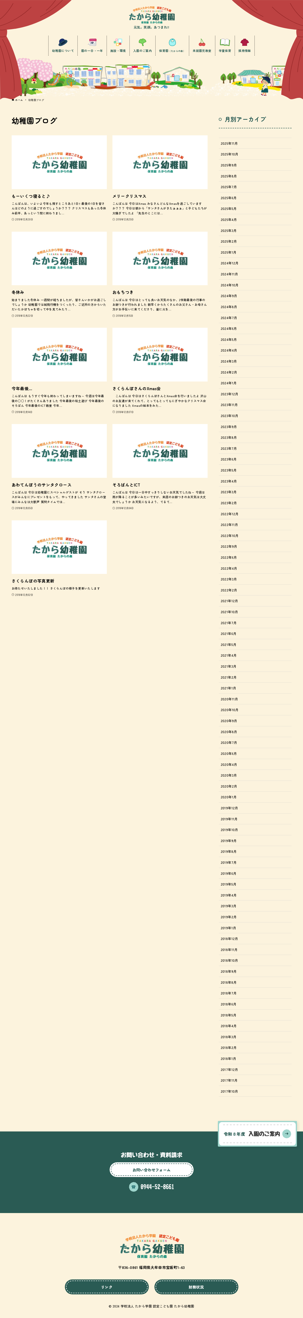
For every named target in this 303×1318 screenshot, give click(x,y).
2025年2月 (229, 241)
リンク (106, 1287)
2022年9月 (229, 546)
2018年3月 (229, 1036)
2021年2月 (229, 677)
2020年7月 (229, 742)
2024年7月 (229, 317)
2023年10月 (229, 415)
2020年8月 (229, 731)
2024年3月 (229, 361)
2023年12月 (229, 393)
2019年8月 (229, 851)
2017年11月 (229, 1080)
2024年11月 (229, 273)
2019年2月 (229, 916)
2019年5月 (229, 884)
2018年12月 (229, 938)
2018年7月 (229, 992)
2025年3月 (229, 230)
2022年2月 (229, 589)
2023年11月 (229, 404)
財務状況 (196, 1287)
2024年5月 (229, 339)
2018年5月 (229, 1014)
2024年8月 (229, 306)
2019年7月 (229, 862)
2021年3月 (229, 666)
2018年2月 (229, 1047)
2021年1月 (228, 687)
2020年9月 (229, 720)
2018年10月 (229, 960)
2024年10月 (230, 284)
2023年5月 (229, 470)
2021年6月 (229, 633)
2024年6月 (229, 328)
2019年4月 (229, 895)
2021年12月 (229, 600)
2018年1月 (228, 1058)
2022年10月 (230, 535)
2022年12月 (230, 513)
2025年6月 (229, 197)
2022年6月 (229, 557)
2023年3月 (229, 491)
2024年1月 (229, 382)
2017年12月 (229, 1069)
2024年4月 (229, 350)
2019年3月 (229, 905)
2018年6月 (229, 1003)
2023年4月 (229, 481)
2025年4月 (229, 219)
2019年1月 (228, 927)
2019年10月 (229, 829)
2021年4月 (229, 655)
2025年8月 (229, 175)
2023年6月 (229, 459)
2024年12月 (230, 262)
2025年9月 (229, 164)
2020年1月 (229, 796)
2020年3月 (229, 775)
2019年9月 (229, 840)
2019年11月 (229, 818)
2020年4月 (229, 764)
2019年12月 (229, 807)
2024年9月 (229, 295)
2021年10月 (229, 611)
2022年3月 (229, 578)
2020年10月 (230, 709)
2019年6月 (229, 873)
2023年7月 (229, 448)
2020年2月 (229, 786)
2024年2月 (229, 372)
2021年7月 (229, 622)
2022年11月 (229, 524)
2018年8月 (229, 982)
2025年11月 (229, 143)
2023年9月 (229, 426)
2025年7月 (229, 186)
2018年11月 (229, 949)
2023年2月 (229, 502)
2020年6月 (229, 753)
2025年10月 (229, 153)
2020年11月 (229, 698)
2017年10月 (229, 1091)
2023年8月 (229, 437)
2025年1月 (229, 252)
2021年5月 (229, 644)
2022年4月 (229, 568)
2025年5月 (229, 208)
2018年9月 (229, 971)
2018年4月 (229, 1025)
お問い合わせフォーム (151, 1170)
